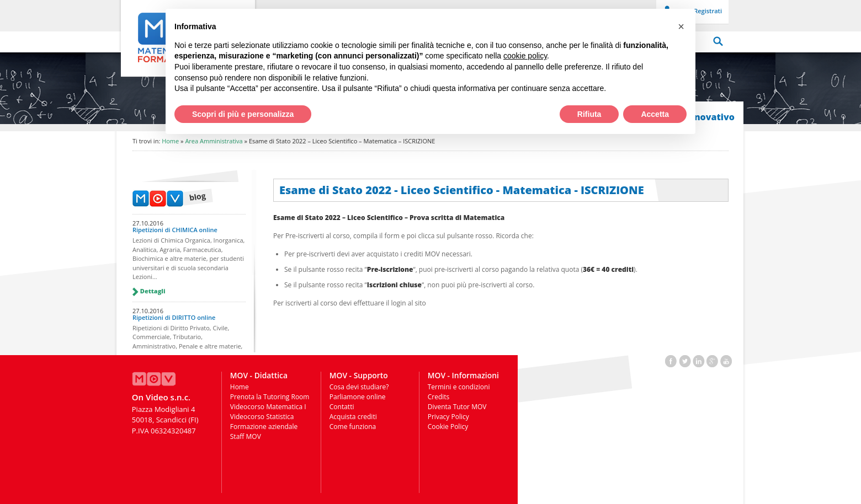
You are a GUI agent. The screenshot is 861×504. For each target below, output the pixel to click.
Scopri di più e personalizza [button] (243, 114)
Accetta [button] (655, 114)
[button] (681, 26)
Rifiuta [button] (589, 114)
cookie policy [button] (525, 55)
